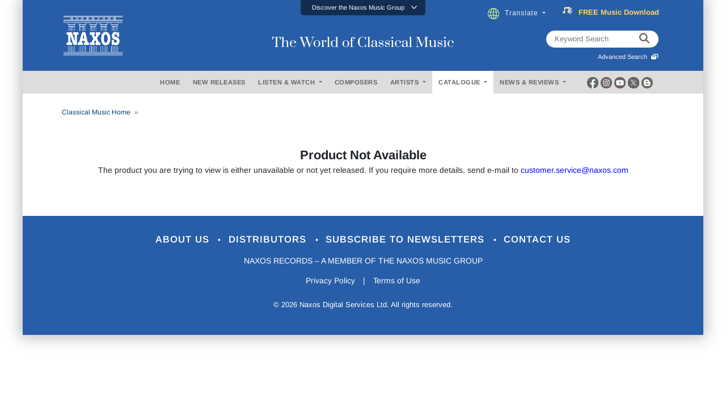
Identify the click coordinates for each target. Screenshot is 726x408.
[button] (363, 7)
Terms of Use (397, 281)
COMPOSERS (356, 82)
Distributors (269, 240)
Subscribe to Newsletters (407, 240)
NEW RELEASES (219, 82)
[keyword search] (644, 39)
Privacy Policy (330, 281)
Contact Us (538, 240)
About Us (183, 240)
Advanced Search (628, 56)
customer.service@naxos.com (574, 170)
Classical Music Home (96, 112)
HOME (170, 82)
